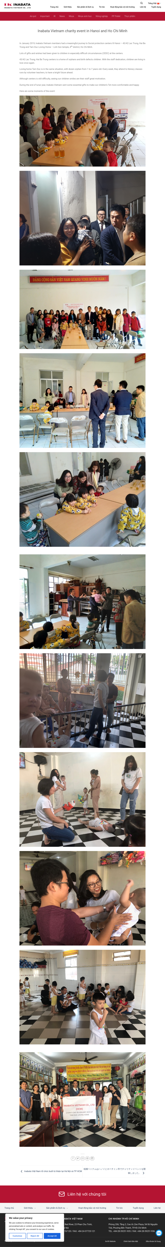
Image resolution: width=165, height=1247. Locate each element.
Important (44, 16)
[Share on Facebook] (73, 1158)
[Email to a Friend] (82, 1158)
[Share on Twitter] (78, 1158)
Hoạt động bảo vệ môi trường (122, 7)
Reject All (35, 1236)
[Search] (141, 3)
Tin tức (102, 7)
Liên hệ (143, 7)
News (62, 16)
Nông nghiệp (102, 16)
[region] (34, 1228)
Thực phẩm (129, 16)
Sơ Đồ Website (110, 1241)
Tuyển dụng (156, 7)
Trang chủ (54, 7)
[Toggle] (35, 1208)
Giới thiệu (68, 7)
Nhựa (71, 16)
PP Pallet (116, 16)
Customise (17, 1236)
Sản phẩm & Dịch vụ (85, 7)
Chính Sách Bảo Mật (131, 1241)
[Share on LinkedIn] (92, 1158)
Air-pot (33, 16)
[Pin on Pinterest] (87, 1158)
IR (54, 16)
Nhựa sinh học (85, 16)
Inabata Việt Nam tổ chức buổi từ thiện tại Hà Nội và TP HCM (50, 1171)
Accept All (52, 1236)
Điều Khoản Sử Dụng (153, 1241)
